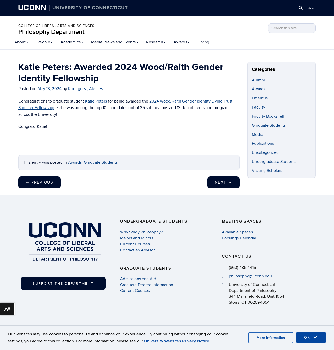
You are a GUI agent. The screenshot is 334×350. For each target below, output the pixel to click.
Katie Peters (96, 101)
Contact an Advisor (137, 250)
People (45, 42)
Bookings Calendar (239, 238)
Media (257, 134)
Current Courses (135, 244)
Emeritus (260, 98)
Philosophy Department (51, 32)
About (21, 42)
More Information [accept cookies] (271, 337)
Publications (263, 143)
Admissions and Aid (138, 279)
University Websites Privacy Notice (176, 341)
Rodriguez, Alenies (85, 88)
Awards (182, 42)
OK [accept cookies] (311, 337)
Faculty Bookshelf (268, 116)
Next (223, 182)
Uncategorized (265, 152)
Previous (39, 182)
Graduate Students (101, 162)
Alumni (258, 80)
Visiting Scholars (267, 170)
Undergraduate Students (274, 161)
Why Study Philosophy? (141, 232)
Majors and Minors (136, 238)
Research (156, 42)
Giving (203, 42)
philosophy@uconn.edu (250, 276)
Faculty (258, 107)
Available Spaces (237, 232)
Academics (72, 42)
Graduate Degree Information (146, 285)
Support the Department (63, 283)
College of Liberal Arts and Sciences (56, 26)
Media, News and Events (114, 42)
